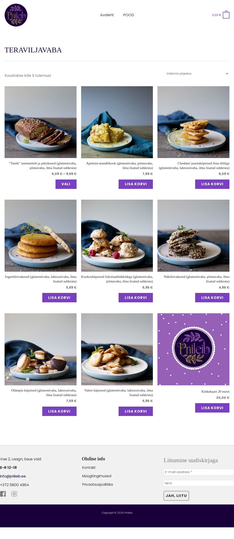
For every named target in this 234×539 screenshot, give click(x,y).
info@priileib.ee (13, 487)
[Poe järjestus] (197, 73)
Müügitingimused (97, 486)
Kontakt (89, 478)
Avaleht (108, 15)
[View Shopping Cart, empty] (220, 15)
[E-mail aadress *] (199, 483)
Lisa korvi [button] (132, 185)
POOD (127, 15)
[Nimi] (199, 494)
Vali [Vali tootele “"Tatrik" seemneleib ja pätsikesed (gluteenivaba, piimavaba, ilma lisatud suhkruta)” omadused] (62, 185)
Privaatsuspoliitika (98, 495)
